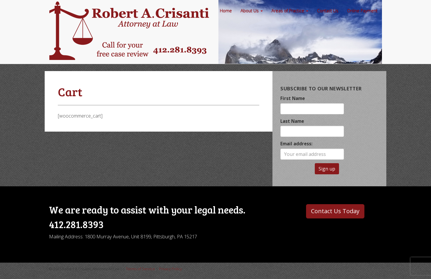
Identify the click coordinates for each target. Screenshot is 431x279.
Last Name (292, 121)
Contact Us (327, 10)
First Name (292, 98)
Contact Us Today (335, 211)
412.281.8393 (76, 224)
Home (226, 10)
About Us (252, 10)
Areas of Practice (290, 10)
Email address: (296, 144)
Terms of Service (140, 268)
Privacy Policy (170, 268)
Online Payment (362, 10)
